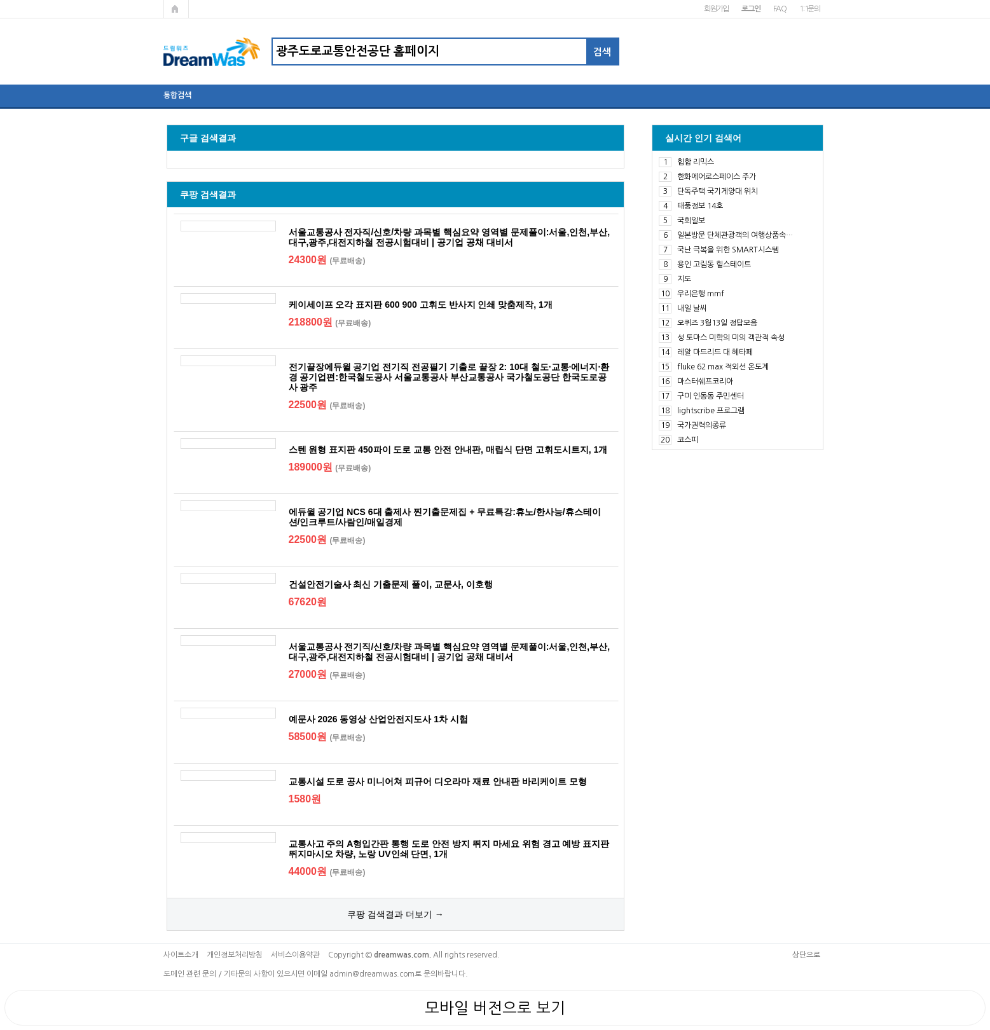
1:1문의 (809, 9)
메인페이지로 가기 (176, 9)
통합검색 (177, 95)
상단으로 (806, 955)
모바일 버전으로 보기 (495, 1007)
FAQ (780, 9)
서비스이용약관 (295, 955)
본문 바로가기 (0, 0)
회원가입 (716, 9)
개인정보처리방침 (235, 955)
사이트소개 (180, 955)
